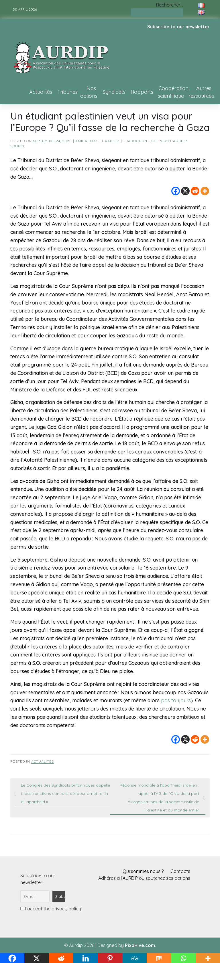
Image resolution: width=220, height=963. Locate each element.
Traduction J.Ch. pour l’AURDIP (155, 141)
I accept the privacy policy (50, 909)
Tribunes (67, 92)
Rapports (142, 92)
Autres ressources (201, 92)
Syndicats (114, 92)
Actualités (40, 92)
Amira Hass (87, 141)
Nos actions (88, 92)
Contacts (180, 871)
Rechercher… (169, 5)
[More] (205, 191)
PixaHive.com (140, 945)
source (17, 146)
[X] (185, 191)
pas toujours (176, 700)
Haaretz (111, 141)
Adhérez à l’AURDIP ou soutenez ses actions (144, 878)
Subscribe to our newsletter (178, 26)
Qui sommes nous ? (143, 871)
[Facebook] (175, 191)
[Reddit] (195, 191)
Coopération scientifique (173, 92)
